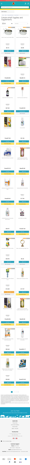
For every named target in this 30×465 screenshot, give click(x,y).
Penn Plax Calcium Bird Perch (22, 97)
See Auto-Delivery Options (22, 83)
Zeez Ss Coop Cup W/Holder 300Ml (8, 37)
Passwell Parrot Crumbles (7, 308)
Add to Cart (9, 111)
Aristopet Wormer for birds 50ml (22, 188)
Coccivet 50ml (22, 127)
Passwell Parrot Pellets (7, 67)
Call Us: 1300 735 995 (25, 0)
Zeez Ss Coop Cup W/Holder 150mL (22, 37)
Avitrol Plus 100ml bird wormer (7, 97)
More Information (7, 53)
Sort (11, 23)
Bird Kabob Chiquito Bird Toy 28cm (7, 248)
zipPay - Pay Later (15, 428)
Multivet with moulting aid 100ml (22, 278)
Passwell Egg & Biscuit (7, 127)
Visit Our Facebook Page (6, 441)
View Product (7, 141)
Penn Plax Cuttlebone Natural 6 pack (22, 67)
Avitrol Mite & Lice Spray (22, 218)
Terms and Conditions (15, 424)
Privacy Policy (15, 422)
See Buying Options (22, 111)
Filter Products (4, 11)
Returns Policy (15, 426)
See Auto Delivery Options (7, 83)
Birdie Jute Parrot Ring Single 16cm (22, 248)
